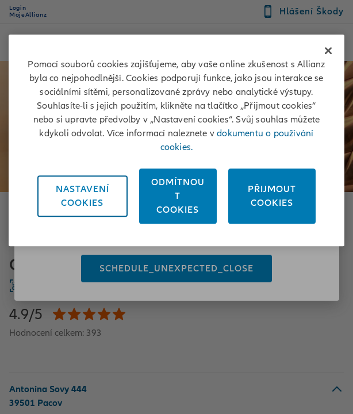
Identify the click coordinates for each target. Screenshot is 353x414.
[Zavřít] (328, 50)
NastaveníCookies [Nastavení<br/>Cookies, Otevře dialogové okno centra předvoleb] (82, 196)
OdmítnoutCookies (178, 196)
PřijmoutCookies (272, 196)
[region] (176, 140)
